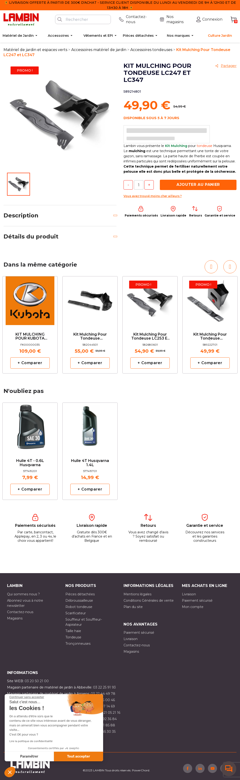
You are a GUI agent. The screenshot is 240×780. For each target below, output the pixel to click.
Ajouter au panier (198, 184)
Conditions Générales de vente (149, 600)
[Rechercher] (83, 19)
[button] (9, 772)
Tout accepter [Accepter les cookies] (78, 756)
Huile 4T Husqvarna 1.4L (90, 463)
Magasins (14, 618)
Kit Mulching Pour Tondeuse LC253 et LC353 (150, 336)
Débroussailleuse (79, 600)
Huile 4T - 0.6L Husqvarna (30, 463)
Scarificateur (75, 613)
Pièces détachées (80, 594)
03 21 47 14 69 (103, 706)
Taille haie (73, 631)
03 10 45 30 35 (104, 731)
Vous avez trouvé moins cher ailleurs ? (153, 196)
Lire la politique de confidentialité (30, 741)
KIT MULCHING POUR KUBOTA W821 (30, 336)
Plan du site (133, 607)
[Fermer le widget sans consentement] (26, 697)
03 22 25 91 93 (104, 687)
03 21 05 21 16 (109, 712)
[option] (30, 325)
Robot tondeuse (78, 607)
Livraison (189, 594)
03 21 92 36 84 (105, 719)
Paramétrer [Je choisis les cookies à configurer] (29, 756)
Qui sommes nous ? (23, 594)
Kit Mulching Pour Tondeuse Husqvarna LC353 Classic (90, 336)
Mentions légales (137, 594)
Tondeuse (73, 637)
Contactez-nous (20, 612)
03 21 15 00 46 (103, 700)
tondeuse (204, 146)
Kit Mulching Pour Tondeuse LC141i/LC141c (210, 336)
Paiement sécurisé (197, 600)
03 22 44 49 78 (103, 694)
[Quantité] (138, 185)
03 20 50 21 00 (37, 681)
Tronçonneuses (77, 643)
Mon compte (192, 607)
